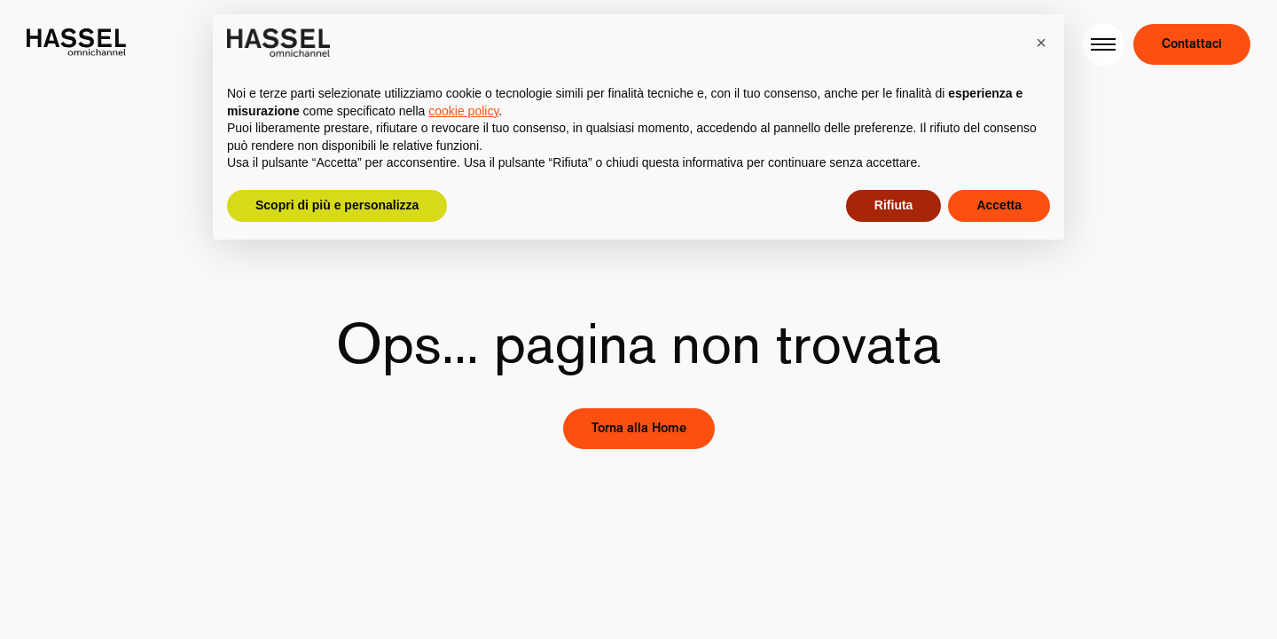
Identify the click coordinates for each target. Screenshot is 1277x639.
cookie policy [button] (463, 111)
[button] (1041, 42)
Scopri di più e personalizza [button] (337, 205)
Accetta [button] (999, 205)
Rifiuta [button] (893, 205)
